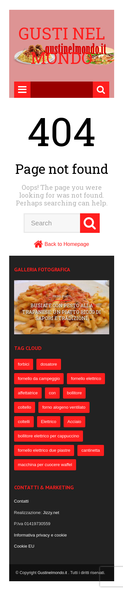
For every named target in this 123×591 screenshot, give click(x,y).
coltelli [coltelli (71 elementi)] (24, 421)
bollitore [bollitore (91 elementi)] (74, 392)
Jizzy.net (51, 512)
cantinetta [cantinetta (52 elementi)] (90, 450)
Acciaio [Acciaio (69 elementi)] (74, 421)
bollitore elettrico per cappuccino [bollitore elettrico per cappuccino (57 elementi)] (48, 435)
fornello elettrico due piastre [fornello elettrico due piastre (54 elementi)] (44, 450)
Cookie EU (24, 546)
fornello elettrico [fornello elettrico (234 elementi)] (86, 378)
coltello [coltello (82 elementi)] (24, 407)
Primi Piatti (61, 296)
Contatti (21, 501)
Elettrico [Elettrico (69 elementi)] (48, 421)
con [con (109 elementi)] (52, 392)
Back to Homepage (67, 244)
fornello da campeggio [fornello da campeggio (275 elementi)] (39, 378)
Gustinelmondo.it (52, 572)
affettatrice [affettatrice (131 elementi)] (28, 392)
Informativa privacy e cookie (40, 535)
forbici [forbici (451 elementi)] (24, 364)
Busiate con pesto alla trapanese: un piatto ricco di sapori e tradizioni (61, 311)
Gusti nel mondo (61, 45)
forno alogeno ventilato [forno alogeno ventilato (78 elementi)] (64, 407)
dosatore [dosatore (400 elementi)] (48, 364)
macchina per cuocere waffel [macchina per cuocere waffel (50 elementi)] (45, 464)
